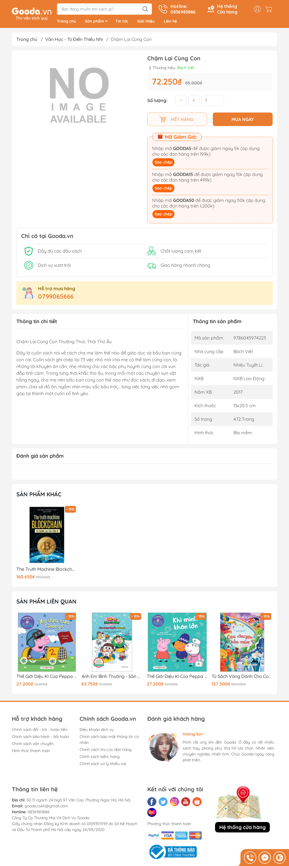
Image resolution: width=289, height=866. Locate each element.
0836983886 (39, 812)
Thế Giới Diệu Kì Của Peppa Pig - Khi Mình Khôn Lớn (177, 677)
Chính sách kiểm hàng (100, 757)
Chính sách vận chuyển (33, 744)
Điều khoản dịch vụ (97, 730)
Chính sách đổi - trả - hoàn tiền (39, 730)
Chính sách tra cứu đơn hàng (106, 750)
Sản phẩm (98, 23)
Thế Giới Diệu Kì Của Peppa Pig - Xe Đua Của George (46, 677)
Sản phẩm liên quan (46, 601)
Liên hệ (170, 22)
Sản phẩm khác (39, 494)
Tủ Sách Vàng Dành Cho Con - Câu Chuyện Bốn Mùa (242, 677)
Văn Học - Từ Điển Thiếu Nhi (74, 40)
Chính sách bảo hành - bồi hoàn (40, 737)
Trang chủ (66, 22)
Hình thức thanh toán (31, 751)
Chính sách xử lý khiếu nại (103, 764)
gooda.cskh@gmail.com (46, 806)
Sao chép (163, 162)
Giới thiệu (146, 22)
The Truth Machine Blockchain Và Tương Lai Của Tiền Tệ (46, 570)
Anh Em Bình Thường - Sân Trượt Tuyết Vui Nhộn (112, 677)
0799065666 (56, 297)
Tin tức (121, 22)
